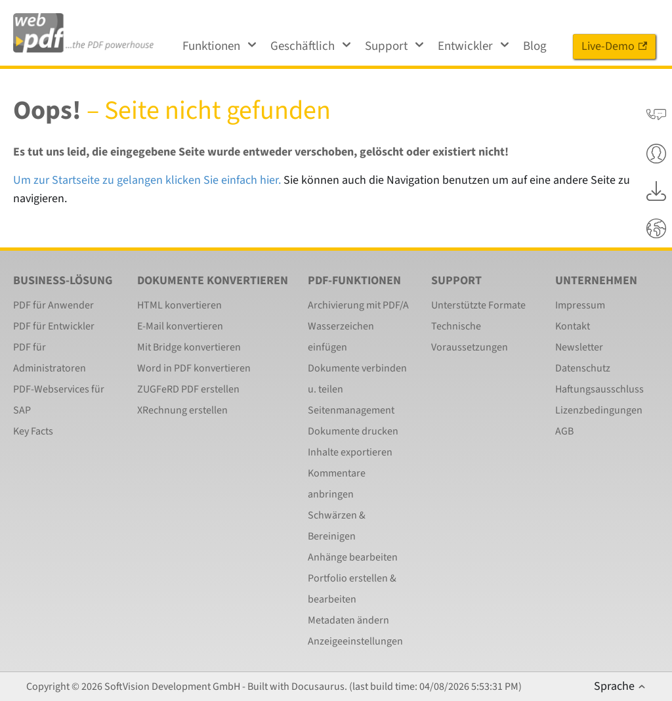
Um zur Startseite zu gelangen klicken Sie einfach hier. (147, 180)
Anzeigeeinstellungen (355, 641)
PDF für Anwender (53, 305)
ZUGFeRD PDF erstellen (188, 389)
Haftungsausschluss (599, 389)
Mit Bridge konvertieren (189, 347)
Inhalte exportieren (350, 452)
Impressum (580, 305)
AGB (564, 431)
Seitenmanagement (351, 410)
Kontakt (572, 326)
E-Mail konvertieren (180, 326)
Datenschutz (582, 368)
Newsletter (579, 347)
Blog (535, 46)
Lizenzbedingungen (598, 410)
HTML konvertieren (179, 305)
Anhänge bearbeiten (353, 557)
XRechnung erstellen (182, 410)
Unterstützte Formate (478, 305)
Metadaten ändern (348, 620)
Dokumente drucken (353, 431)
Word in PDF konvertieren (194, 368)
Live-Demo (614, 46)
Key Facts (33, 431)
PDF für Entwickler (53, 326)
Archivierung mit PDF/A (358, 305)
